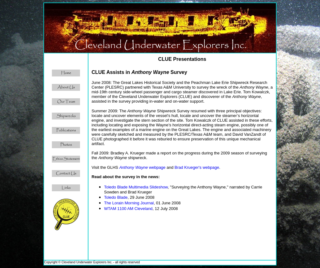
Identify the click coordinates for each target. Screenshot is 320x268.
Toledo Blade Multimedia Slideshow (136, 187)
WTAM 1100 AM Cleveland (128, 208)
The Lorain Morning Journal (129, 203)
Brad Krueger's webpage (197, 167)
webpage (142, 167)
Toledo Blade (116, 197)
